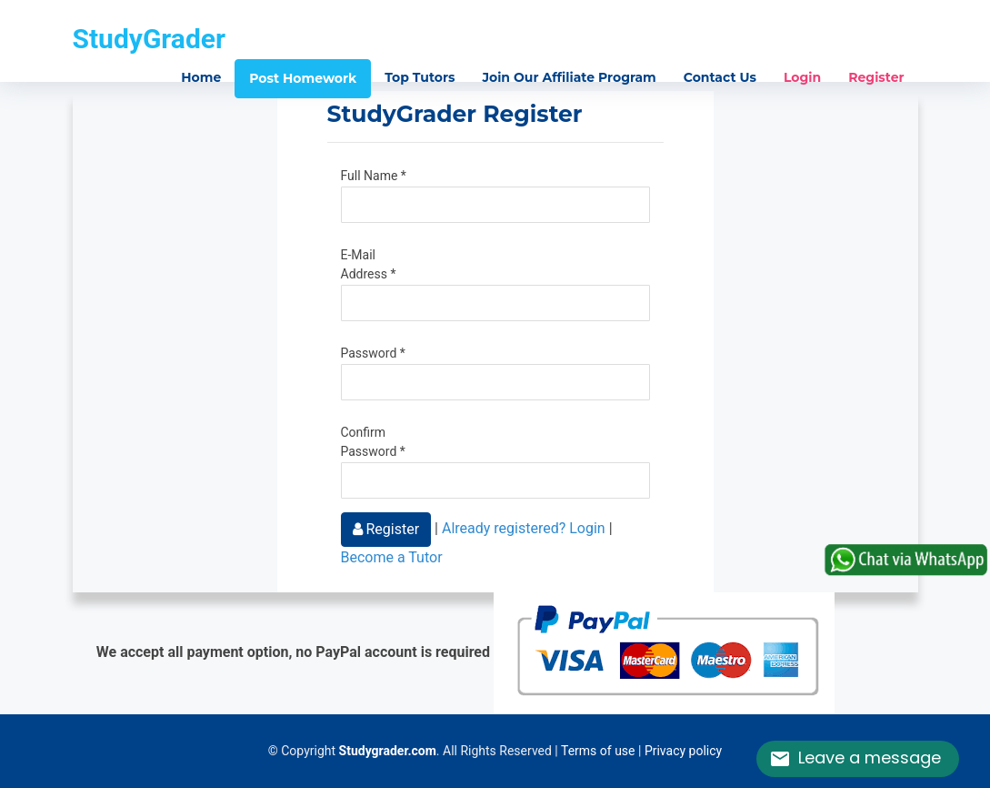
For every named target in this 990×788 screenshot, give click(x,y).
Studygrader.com (387, 750)
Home (201, 77)
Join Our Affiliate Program (568, 77)
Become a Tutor (392, 557)
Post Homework (302, 78)
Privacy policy (683, 750)
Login (802, 77)
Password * (373, 353)
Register (876, 77)
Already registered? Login (523, 528)
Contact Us (720, 77)
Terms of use (598, 750)
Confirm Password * (373, 442)
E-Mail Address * (368, 264)
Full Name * (373, 175)
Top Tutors (420, 77)
